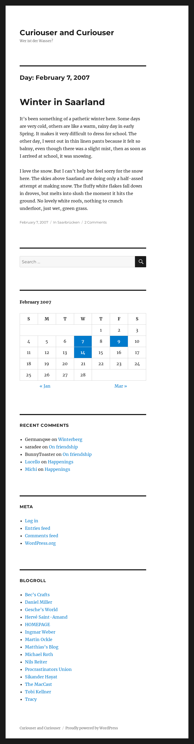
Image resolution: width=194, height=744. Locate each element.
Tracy (31, 699)
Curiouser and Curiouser (67, 32)
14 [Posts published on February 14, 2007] (83, 352)
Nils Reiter (36, 662)
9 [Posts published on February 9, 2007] (118, 341)
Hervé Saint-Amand (46, 617)
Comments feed (41, 535)
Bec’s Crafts (37, 594)
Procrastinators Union (48, 669)
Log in (31, 520)
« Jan (45, 386)
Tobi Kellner (38, 691)
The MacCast (38, 684)
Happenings (60, 461)
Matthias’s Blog (41, 647)
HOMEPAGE (37, 624)
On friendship (63, 446)
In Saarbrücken (66, 222)
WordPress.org (40, 543)
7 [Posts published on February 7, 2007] (83, 341)
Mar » (121, 386)
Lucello (32, 461)
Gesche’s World (41, 609)
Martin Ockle (38, 639)
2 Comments (96, 222)
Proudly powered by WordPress (91, 728)
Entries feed (37, 528)
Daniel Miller (38, 602)
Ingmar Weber (40, 632)
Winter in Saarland (62, 102)
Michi (31, 469)
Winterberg (70, 439)
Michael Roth (39, 654)
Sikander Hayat (41, 676)
